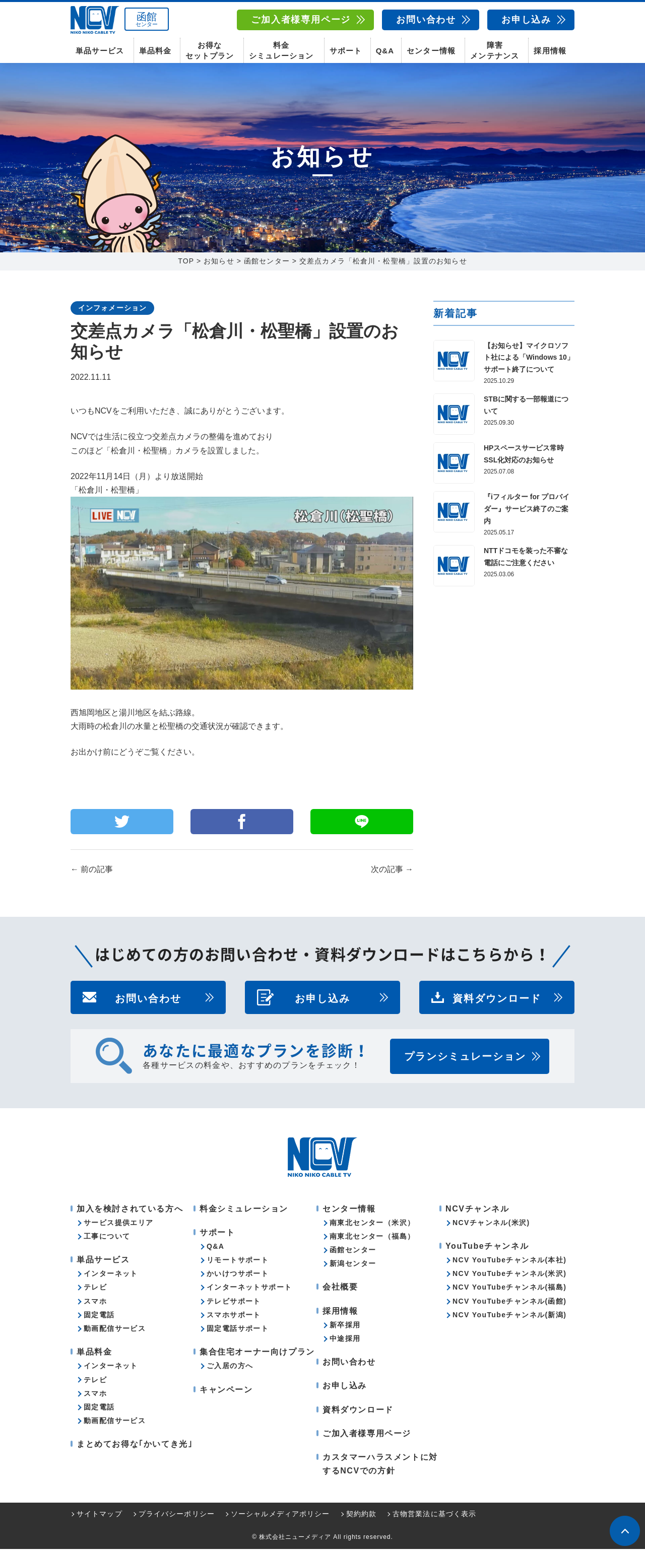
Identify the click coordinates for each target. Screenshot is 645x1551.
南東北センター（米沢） (372, 1225)
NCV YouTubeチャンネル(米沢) (509, 1276)
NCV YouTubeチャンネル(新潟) (509, 1317)
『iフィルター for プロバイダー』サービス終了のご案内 (526, 511)
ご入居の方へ (230, 1368)
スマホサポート (234, 1317)
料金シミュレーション (281, 50)
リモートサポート (238, 1262)
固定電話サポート (238, 1330)
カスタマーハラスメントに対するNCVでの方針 (380, 1466)
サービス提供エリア (119, 1225)
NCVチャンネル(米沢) (491, 1225)
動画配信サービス (115, 1330)
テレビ (95, 1290)
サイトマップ (99, 1516)
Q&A (385, 50)
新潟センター (353, 1266)
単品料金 (155, 50)
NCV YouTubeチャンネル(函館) (509, 1303)
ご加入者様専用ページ (301, 20)
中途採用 (345, 1340)
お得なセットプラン (209, 50)
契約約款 (361, 1516)
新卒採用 (345, 1327)
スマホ (95, 1303)
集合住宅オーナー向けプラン (257, 1354)
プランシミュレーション (465, 1058)
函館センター (353, 1252)
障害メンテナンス (494, 50)
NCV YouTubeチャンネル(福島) (509, 1290)
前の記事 (92, 871)
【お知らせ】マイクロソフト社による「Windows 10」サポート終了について (529, 360)
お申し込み (526, 20)
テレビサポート (234, 1303)
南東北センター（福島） (372, 1238)
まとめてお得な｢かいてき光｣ (134, 1446)
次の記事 (392, 871)
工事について (107, 1238)
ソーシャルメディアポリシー (280, 1516)
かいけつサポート (238, 1276)
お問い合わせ (426, 20)
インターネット (111, 1276)
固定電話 (99, 1317)
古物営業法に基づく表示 (434, 1516)
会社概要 (340, 1289)
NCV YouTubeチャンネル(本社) (509, 1262)
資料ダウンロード (497, 999)
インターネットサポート (249, 1290)
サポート (346, 50)
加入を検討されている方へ (130, 1210)
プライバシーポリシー (177, 1516)
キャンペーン (226, 1391)
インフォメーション (112, 310)
